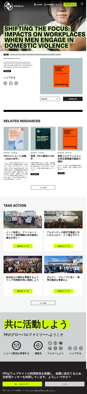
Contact (38, 346)
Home (6, 54)
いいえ (64, 384)
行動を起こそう (69, 4)
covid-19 (61, 173)
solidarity (35, 174)
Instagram (55, 348)
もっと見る (43, 187)
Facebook (55, 343)
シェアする (9, 77)
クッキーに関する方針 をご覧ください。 (42, 390)
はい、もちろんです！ (22, 384)
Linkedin (50, 348)
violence (7, 71)
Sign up (16, 346)
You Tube (61, 343)
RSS (61, 348)
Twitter (50, 343)
